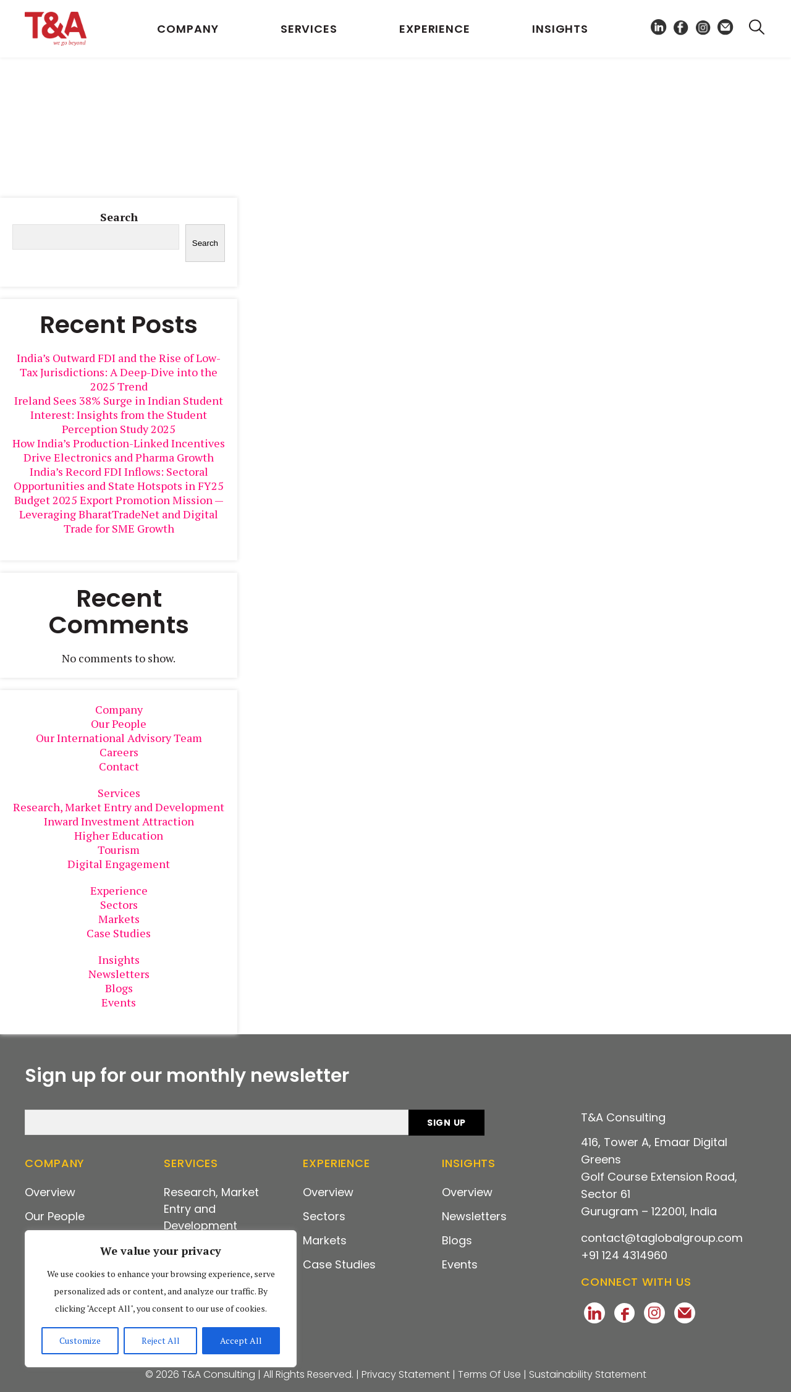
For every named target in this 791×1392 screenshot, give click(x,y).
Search (119, 217)
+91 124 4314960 (624, 1255)
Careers (118, 752)
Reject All (161, 1340)
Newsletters (119, 973)
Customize (80, 1340)
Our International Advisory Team (119, 737)
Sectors (119, 904)
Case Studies (119, 933)
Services (309, 28)
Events (118, 1002)
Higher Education (118, 835)
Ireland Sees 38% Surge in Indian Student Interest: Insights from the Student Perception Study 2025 (118, 414)
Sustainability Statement (587, 1374)
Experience (434, 28)
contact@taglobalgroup (662, 1238)
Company (187, 28)
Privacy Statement (406, 1374)
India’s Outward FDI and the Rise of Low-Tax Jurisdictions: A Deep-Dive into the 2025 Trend (119, 372)
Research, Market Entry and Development (118, 806)
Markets (119, 918)
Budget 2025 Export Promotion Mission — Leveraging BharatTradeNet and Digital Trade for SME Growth (119, 514)
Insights (560, 28)
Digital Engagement (118, 863)
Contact (119, 766)
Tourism (119, 849)
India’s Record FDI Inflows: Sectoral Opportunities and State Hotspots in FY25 (119, 478)
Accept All (241, 1340)
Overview (50, 1192)
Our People (118, 723)
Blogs (119, 988)
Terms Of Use (489, 1374)
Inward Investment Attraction (119, 821)
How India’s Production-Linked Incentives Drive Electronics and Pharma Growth (118, 450)
